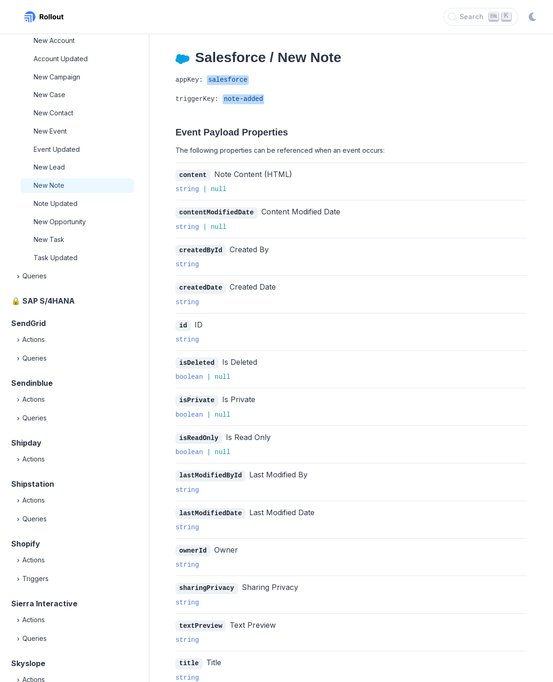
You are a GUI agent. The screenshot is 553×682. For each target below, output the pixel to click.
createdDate (200, 286)
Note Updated (55, 203)
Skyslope (28, 663)
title (189, 657)
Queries (31, 276)
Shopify (25, 543)
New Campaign (57, 77)
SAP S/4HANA (48, 300)
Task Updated (55, 258)
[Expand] (18, 276)
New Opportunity (60, 222)
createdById (200, 249)
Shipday (26, 443)
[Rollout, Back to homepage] (43, 16)
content (193, 175)
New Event (50, 131)
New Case (49, 95)
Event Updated (57, 149)
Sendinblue (32, 383)
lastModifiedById (210, 472)
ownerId (193, 546)
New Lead (49, 167)
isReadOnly (198, 435)
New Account (54, 40)
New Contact (53, 113)
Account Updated (61, 59)
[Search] (481, 16)
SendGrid (28, 323)
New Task (49, 239)
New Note (49, 185)
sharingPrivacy (206, 583)
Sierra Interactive (44, 603)
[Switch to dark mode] (532, 16)
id (183, 323)
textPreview (200, 620)
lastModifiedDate (210, 509)
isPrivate (197, 397)
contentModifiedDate (216, 212)
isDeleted (197, 360)
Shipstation (32, 484)
